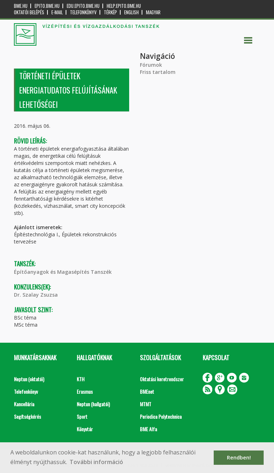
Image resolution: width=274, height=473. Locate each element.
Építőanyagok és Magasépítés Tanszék (63, 271)
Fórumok (151, 64)
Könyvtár (85, 429)
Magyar (153, 12)
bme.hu (20, 6)
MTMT (145, 404)
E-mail (57, 12)
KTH (81, 379)
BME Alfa (148, 429)
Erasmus (85, 391)
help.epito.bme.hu (124, 6)
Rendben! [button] (239, 457)
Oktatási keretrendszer (162, 379)
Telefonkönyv (83, 12)
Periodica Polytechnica (161, 416)
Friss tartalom (158, 72)
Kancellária (24, 404)
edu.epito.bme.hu (83, 6)
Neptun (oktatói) (29, 379)
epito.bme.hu (47, 6)
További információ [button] (96, 462)
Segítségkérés (27, 416)
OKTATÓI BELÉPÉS (29, 12)
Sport (82, 416)
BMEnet (147, 391)
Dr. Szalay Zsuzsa (36, 294)
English (131, 12)
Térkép (110, 12)
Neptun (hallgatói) (93, 404)
